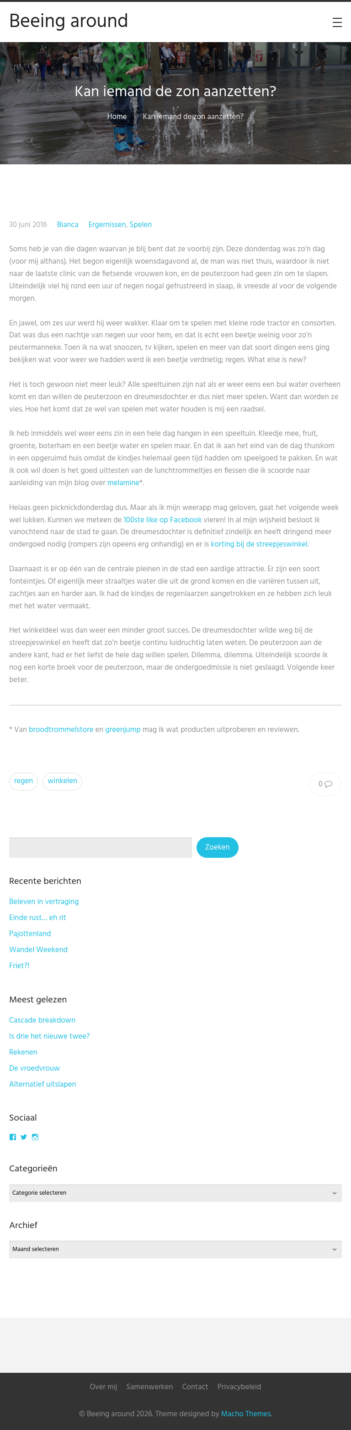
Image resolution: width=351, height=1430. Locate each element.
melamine (123, 483)
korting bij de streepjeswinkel (259, 544)
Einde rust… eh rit (37, 918)
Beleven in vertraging (44, 902)
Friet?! (19, 966)
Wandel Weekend (38, 950)
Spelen (140, 225)
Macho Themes (246, 1414)
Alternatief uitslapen (42, 1084)
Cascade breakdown (42, 1020)
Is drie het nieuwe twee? (49, 1036)
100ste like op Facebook (162, 520)
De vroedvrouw (34, 1068)
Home (117, 117)
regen (23, 781)
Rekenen (23, 1052)
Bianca (68, 225)
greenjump (122, 730)
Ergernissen (107, 225)
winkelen (62, 781)
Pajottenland (30, 934)
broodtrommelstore (61, 730)
